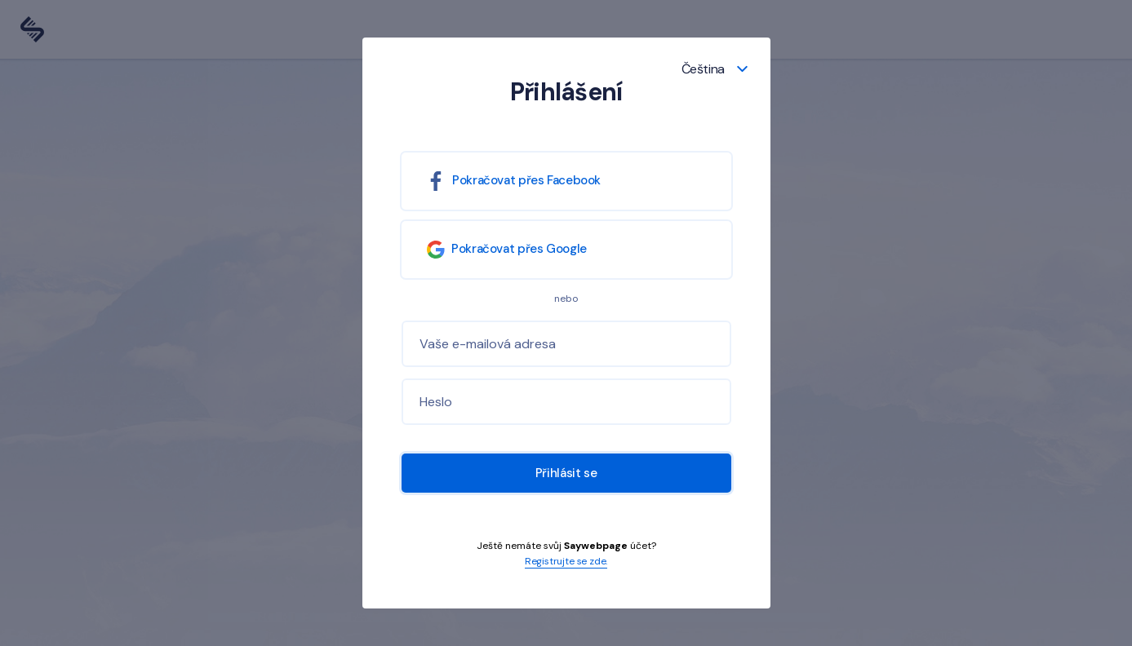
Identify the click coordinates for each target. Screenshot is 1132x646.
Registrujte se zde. (566, 561)
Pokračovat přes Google (506, 249)
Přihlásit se (566, 473)
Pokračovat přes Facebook (510, 181)
